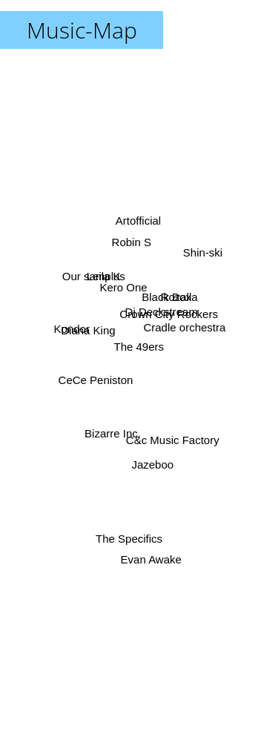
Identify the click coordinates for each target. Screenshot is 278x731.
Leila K (104, 277)
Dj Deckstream (161, 310)
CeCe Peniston (96, 380)
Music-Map (82, 30)
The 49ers (139, 346)
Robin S (130, 244)
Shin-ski (202, 260)
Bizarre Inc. (113, 431)
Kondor (72, 327)
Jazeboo (152, 462)
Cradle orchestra (183, 326)
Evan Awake (151, 557)
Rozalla (179, 298)
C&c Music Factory (172, 440)
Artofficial (137, 220)
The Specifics (129, 529)
